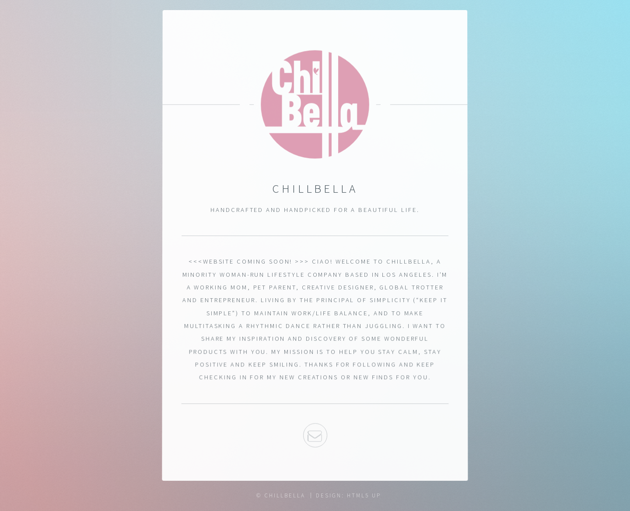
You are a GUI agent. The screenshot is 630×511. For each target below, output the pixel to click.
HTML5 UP (364, 495)
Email (315, 436)
